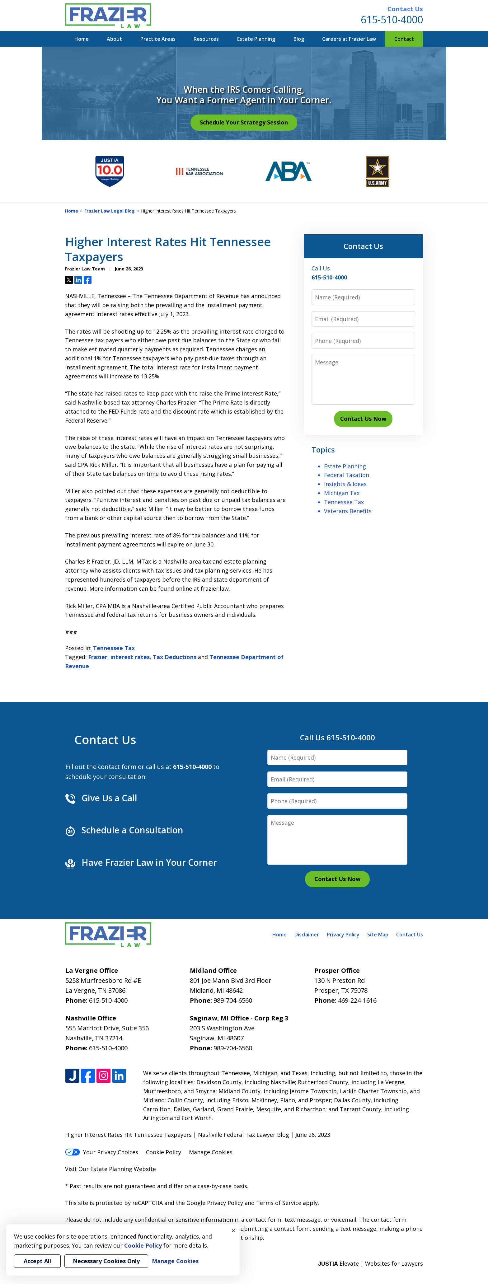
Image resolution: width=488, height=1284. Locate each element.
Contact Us (405, 9)
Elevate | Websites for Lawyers (370, 1263)
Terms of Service (278, 1203)
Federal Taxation (346, 475)
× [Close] (233, 1230)
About (114, 38)
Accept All (37, 1261)
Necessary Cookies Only (106, 1261)
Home (81, 38)
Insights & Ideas (345, 484)
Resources (206, 38)
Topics (323, 449)
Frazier (97, 657)
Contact (404, 38)
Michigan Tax (341, 493)
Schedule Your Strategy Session (244, 122)
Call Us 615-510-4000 (337, 737)
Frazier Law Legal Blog (109, 211)
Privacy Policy (343, 934)
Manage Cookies (210, 1152)
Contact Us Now (363, 418)
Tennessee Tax (114, 648)
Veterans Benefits (348, 511)
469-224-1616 (357, 1000)
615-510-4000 (392, 19)
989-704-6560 (233, 1000)
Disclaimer (306, 934)
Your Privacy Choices (101, 1152)
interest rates (130, 657)
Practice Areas (158, 38)
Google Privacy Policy (214, 1203)
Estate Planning (256, 38)
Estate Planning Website (123, 1169)
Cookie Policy (163, 1152)
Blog (298, 38)
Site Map (377, 934)
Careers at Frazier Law (349, 38)
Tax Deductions (174, 657)
